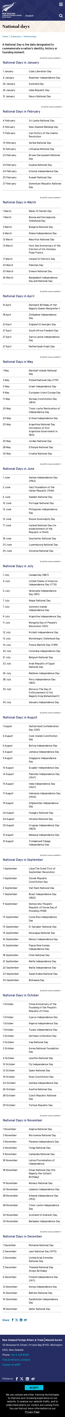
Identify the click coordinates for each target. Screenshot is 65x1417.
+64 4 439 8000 (19, 1355)
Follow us (18, 1379)
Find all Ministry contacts (16, 1360)
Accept (34, 1388)
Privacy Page (32, 1412)
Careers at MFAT (11, 1365)
